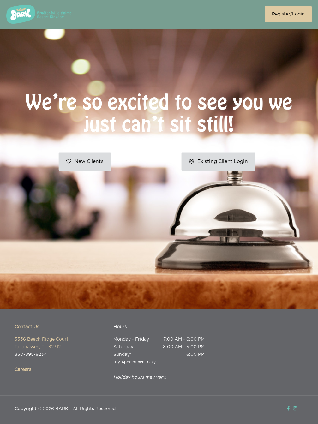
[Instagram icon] (295, 408)
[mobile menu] (247, 14)
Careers (23, 369)
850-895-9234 (31, 354)
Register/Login (288, 14)
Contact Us (27, 327)
